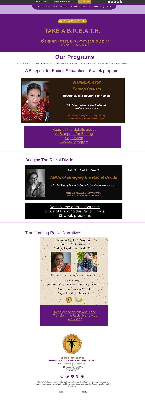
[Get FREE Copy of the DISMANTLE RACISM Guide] (53, 1)
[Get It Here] (84, 2)
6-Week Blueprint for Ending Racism (50, 63)
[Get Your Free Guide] (72, 21)
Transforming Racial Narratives (112, 63)
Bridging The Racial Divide (82, 63)
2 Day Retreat (23, 63)
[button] (48, 6)
